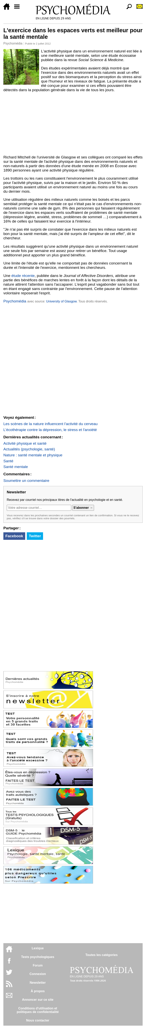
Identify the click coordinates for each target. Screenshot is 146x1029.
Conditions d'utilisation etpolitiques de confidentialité (38, 1010)
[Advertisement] (73, 123)
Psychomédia (12, 43)
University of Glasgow (61, 301)
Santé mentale (15, 467)
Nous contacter (37, 1020)
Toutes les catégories (101, 955)
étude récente (23, 276)
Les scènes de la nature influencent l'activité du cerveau (50, 424)
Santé (8, 461)
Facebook (14, 536)
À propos (38, 991)
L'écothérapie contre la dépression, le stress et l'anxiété (50, 430)
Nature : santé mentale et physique (32, 455)
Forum (38, 965)
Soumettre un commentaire (26, 480)
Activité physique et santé (25, 443)
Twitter (35, 536)
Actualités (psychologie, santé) (29, 449)
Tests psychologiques (37, 957)
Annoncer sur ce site (37, 999)
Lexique (38, 948)
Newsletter (38, 982)
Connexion (38, 974)
